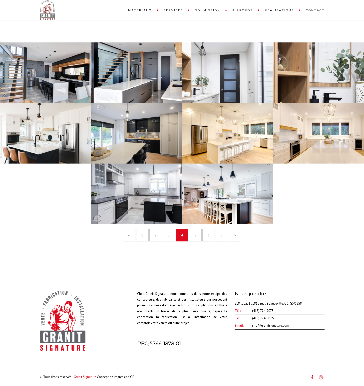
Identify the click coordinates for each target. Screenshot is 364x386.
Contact (315, 10)
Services (173, 10)
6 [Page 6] (208, 235)
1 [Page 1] (142, 235)
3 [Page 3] (169, 235)
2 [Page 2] (155, 235)
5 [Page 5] (195, 235)
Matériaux (140, 10)
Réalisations (279, 10)
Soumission (207, 10)
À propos (242, 10)
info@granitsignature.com (270, 325)
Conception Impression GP (115, 377)
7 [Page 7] (222, 235)
